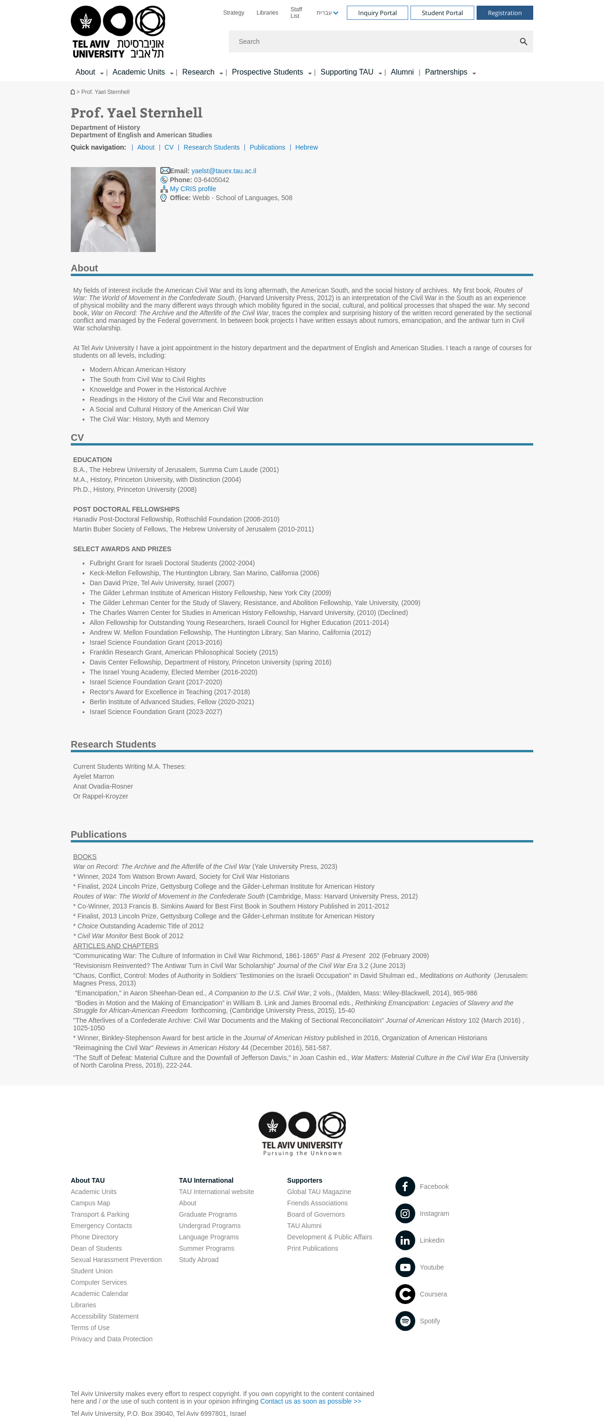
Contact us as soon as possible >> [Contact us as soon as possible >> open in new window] (310, 1401)
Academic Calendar (99, 1293)
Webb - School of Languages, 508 (231, 198)
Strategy (233, 12)
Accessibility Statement (105, 1316)
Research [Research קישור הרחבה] (198, 72)
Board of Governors (316, 1214)
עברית (324, 12)
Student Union (92, 1271)
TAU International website (216, 1191)
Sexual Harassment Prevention (116, 1259)
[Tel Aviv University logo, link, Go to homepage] (119, 32)
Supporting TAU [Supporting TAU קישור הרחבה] (346, 72)
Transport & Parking (100, 1214)
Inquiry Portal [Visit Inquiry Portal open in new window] (377, 12)
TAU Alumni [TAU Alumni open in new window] (304, 1225)
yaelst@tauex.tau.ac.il (224, 171)
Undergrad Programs (210, 1225)
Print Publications (312, 1248)
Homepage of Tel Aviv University (73, 91)
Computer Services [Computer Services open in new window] (99, 1282)
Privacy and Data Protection (112, 1339)
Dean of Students (96, 1248)
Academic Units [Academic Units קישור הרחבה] (138, 72)
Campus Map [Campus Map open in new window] (90, 1203)
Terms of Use (90, 1327)
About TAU (88, 1180)
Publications (267, 147)
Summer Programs (206, 1248)
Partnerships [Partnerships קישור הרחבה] (446, 72)
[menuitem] (234, 12)
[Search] (381, 41)
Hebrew (306, 147)
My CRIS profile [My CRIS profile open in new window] (193, 189)
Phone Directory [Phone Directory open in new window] (94, 1237)
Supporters (305, 1180)
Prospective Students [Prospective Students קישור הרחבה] (267, 72)
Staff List (296, 12)
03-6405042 (199, 180)
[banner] (302, 40)
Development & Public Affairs (329, 1237)
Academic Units (94, 1191)
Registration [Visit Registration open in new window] (505, 12)
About (146, 147)
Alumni (402, 72)
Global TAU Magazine (319, 1191)
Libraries (267, 12)
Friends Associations (317, 1203)
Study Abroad (198, 1259)
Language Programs (209, 1237)
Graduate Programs (208, 1214)
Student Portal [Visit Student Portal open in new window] (442, 12)
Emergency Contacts (101, 1225)
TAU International (206, 1180)
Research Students (212, 147)
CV (169, 147)
